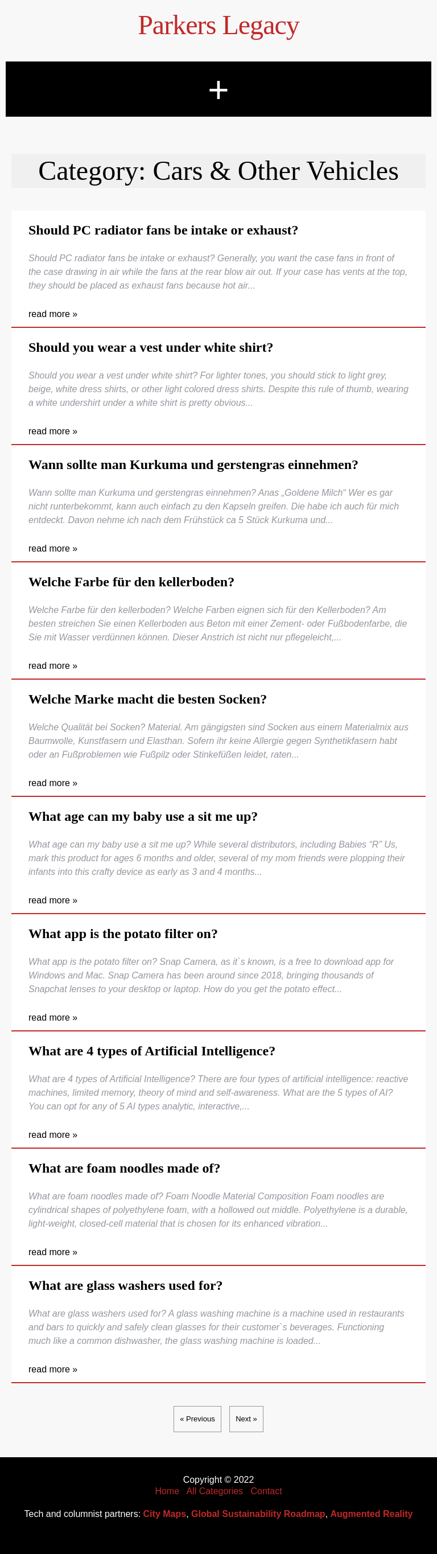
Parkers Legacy (218, 25)
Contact (266, 1491)
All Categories (215, 1491)
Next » (246, 1419)
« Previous (197, 1419)
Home (167, 1491)
